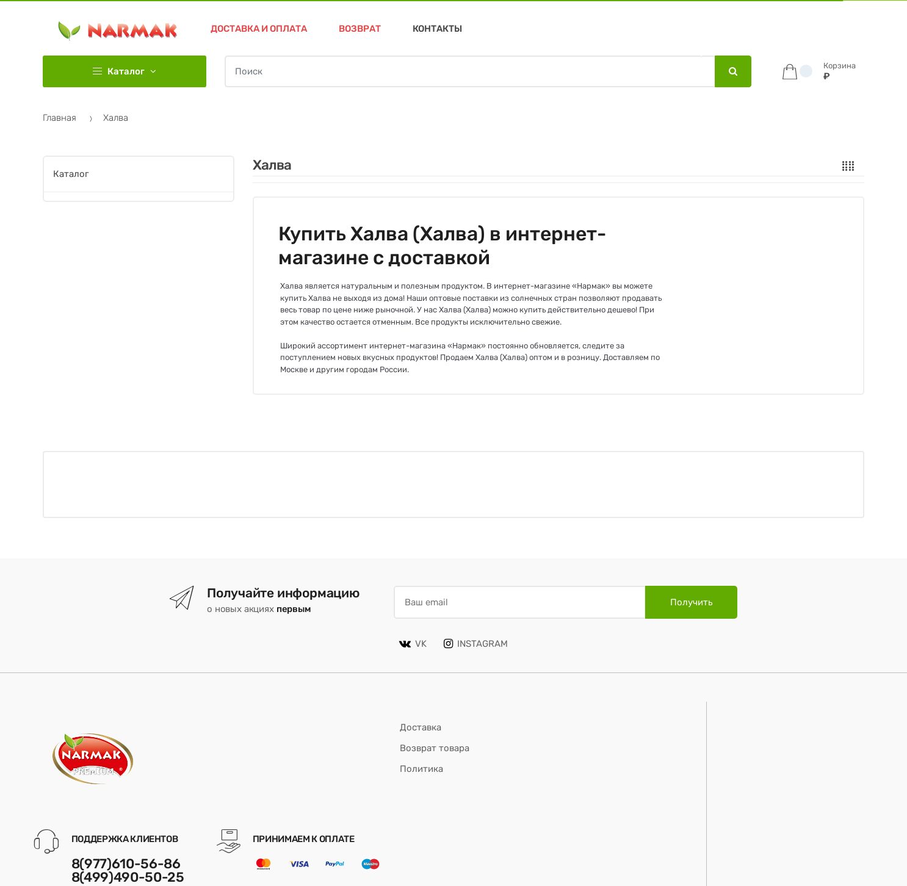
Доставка (420, 727)
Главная (59, 117)
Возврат (360, 28)
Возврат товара (434, 748)
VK (413, 643)
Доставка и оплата (259, 28)
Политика (421, 768)
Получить (691, 602)
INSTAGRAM (476, 643)
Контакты (437, 28)
